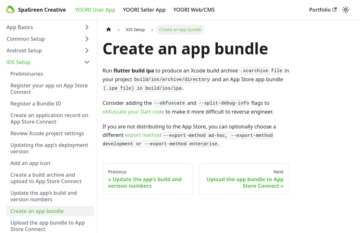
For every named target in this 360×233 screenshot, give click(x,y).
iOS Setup (18, 62)
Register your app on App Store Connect (49, 88)
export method (143, 135)
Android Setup (24, 50)
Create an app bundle (37, 211)
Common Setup (25, 38)
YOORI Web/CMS (194, 9)
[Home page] (108, 30)
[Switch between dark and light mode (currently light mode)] (346, 10)
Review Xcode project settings (47, 133)
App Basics (19, 27)
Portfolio (323, 9)
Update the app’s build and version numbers (43, 196)
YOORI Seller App (144, 9)
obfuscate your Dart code (133, 111)
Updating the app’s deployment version (49, 148)
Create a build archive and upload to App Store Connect (46, 178)
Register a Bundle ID (35, 103)
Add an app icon (30, 163)
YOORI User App (95, 9)
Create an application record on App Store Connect (49, 118)
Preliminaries (26, 73)
